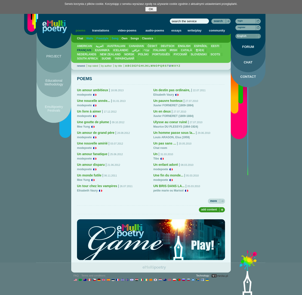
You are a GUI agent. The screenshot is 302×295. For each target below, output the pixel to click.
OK (151, 9)
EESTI (215, 46)
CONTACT (248, 76)
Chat (80, 38)
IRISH (173, 50)
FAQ (76, 275)
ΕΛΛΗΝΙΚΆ (102, 50)
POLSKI (143, 54)
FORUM (248, 47)
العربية (99, 46)
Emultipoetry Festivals (54, 108)
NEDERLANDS (86, 54)
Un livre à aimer (89, 111)
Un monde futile (89, 175)
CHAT (248, 62)
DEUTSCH (167, 46)
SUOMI (106, 58)
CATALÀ (186, 50)
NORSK (129, 54)
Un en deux (162, 111)
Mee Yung (83, 126)
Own (124, 38)
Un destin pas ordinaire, (171, 90)
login (240, 21)
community (217, 30)
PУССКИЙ (180, 54)
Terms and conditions (93, 275)
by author (106, 65)
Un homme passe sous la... (174, 133)
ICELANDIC (120, 50)
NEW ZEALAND (110, 54)
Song (114, 38)
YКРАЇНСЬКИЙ (124, 58)
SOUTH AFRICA (87, 58)
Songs (134, 38)
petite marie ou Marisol (168, 190)
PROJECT (53, 56)
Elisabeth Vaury (87, 190)
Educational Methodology (54, 82)
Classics (147, 38)
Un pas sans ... (164, 143)
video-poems (127, 30)
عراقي (136, 50)
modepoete (84, 94)
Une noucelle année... (93, 101)
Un (155, 154)
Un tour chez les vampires (97, 186)
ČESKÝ (152, 46)
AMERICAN (84, 46)
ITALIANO (159, 50)
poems (80, 30)
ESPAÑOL (200, 46)
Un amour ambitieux (92, 90)
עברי (146, 50)
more (213, 201)
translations (100, 30)
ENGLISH (184, 46)
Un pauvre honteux (168, 101)
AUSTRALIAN (116, 46)
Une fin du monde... (168, 175)
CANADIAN (136, 46)
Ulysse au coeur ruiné (170, 122)
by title (118, 65)
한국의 (200, 50)
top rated (93, 65)
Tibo (156, 158)
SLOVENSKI (198, 54)
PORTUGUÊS (161, 54)
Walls (89, 38)
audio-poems (154, 30)
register (241, 27)
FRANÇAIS (84, 50)
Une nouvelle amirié (92, 143)
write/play (194, 30)
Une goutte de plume (93, 122)
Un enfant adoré (165, 164)
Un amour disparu (91, 164)
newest (81, 65)
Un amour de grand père (95, 133)
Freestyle (102, 38)
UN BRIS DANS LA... (169, 186)
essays (176, 30)
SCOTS (215, 54)
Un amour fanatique (92, 154)
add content (209, 209)
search (218, 21)
